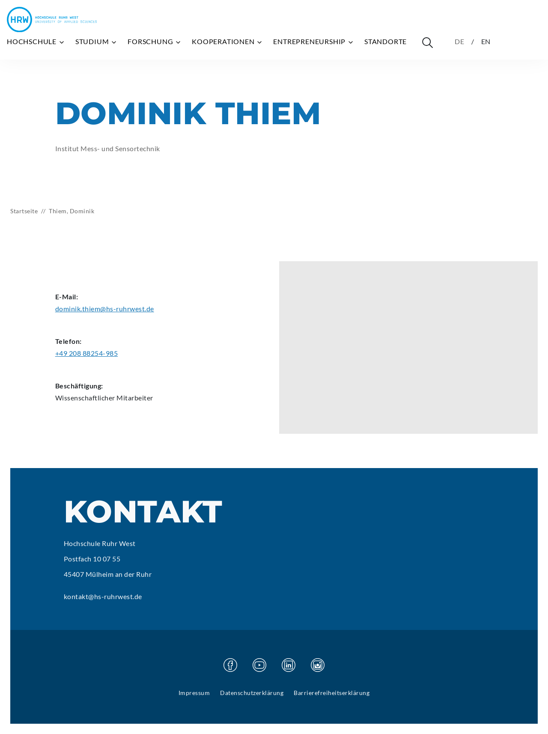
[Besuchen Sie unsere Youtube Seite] (259, 665)
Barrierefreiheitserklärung (331, 692)
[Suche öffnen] (427, 42)
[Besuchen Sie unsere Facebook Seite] (230, 665)
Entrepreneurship (313, 41)
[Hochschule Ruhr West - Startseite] (52, 19)
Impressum (194, 692)
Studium (96, 41)
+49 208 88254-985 (86, 353)
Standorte (385, 41)
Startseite (24, 211)
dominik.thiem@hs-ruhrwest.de (104, 308)
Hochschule (36, 41)
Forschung (155, 41)
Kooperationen (227, 41)
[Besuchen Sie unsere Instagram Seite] (318, 665)
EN (486, 41)
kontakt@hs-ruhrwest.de (103, 596)
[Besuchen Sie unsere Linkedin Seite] (288, 665)
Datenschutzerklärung (251, 692)
